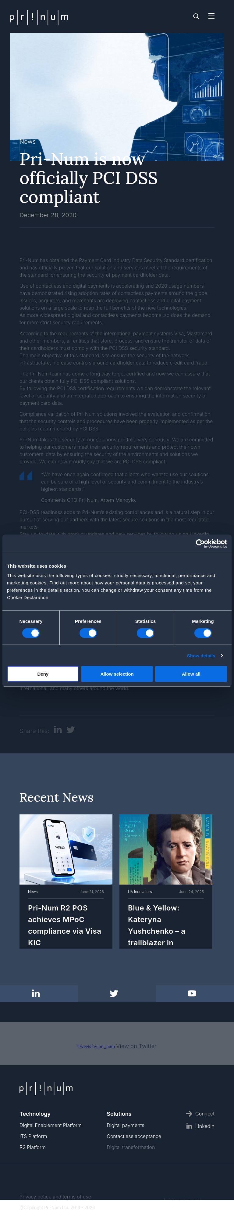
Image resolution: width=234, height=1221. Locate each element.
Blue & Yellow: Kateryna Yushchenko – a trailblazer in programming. (157, 929)
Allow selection (116, 674)
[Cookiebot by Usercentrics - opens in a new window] (200, 543)
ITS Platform (33, 1136)
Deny (42, 674)
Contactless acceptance (134, 1136)
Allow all (191, 674)
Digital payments (125, 1125)
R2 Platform (33, 1147)
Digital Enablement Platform (51, 1125)
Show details (201, 655)
